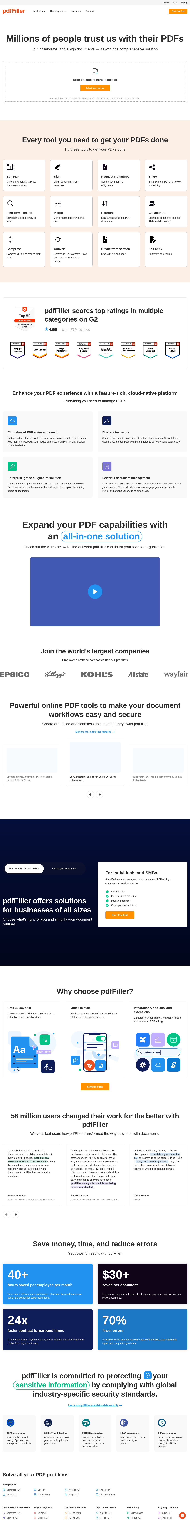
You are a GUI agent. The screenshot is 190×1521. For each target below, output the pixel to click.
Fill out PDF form (107, 1494)
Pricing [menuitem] (89, 11)
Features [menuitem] (76, 11)
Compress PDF (14, 1490)
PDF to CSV (74, 1518)
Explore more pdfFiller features (95, 731)
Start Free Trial (178, 11)
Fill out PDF (136, 1518)
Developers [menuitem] (56, 11)
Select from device (95, 88)
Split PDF (41, 1513)
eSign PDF (74, 1494)
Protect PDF (105, 1490)
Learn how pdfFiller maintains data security (95, 1405)
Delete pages (137, 1513)
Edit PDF (41, 1490)
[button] (182, 1505)
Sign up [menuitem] (184, 3)
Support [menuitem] (165, 3)
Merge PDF (12, 1494)
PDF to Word (43, 1494)
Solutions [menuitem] (37, 11)
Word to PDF (75, 1490)
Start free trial (120, 915)
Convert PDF (13, 1518)
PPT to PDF (105, 1518)
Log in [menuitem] (174, 3)
